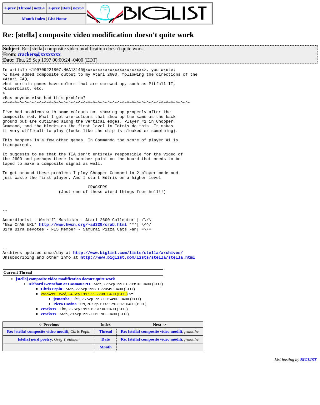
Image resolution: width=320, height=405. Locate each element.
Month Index (33, 18)
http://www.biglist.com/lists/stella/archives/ (128, 290)
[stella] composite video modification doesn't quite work (65, 318)
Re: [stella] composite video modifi (37, 370)
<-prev (10, 8)
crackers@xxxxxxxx (39, 54)
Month (106, 386)
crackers (48, 348)
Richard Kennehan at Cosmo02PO (59, 323)
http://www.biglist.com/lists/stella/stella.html (138, 295)
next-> (39, 8)
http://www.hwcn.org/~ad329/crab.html (83, 256)
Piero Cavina (65, 343)
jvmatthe (61, 338)
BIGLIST (308, 399)
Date (66, 8)
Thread (24, 8)
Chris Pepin (51, 328)
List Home (57, 18)
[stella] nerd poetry (35, 378)
